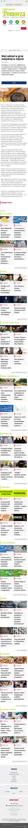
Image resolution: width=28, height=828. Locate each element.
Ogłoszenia (17, 30)
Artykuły (10, 30)
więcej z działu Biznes (22, 650)
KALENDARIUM (10, 22)
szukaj (23, 28)
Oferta (14, 776)
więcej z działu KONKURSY (21, 539)
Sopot (18, 50)
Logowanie (9, 4)
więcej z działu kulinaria (21, 706)
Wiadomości (14, 772)
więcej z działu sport (22, 319)
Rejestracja (18, 4)
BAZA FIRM (23, 22)
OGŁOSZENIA (17, 22)
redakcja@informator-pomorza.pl (15, 805)
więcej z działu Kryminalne (21, 483)
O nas (14, 778)
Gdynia (14, 50)
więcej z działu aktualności (21, 267)
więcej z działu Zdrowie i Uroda (20, 761)
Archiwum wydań (14, 774)
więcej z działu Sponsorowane (20, 594)
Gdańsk (10, 50)
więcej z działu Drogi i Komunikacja (19, 430)
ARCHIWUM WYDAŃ (4, 23)
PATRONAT (14, 781)
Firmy (14, 30)
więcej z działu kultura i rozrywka (19, 372)
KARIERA (14, 779)
